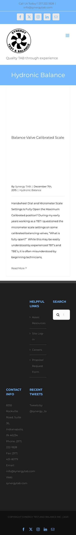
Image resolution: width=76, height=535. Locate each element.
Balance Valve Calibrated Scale (37, 137)
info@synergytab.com (38, 7)
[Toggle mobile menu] (68, 35)
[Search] (58, 315)
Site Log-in (38, 336)
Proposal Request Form (38, 365)
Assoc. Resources (38, 320)
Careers (37, 349)
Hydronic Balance (30, 190)
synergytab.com (16, 483)
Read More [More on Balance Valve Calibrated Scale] (18, 268)
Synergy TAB (23, 186)
